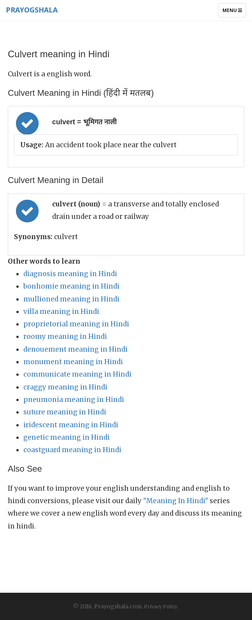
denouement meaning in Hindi (75, 349)
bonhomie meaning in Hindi (71, 286)
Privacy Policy (160, 606)
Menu (234, 12)
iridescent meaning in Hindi (70, 425)
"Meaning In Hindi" (175, 501)
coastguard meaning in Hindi (72, 450)
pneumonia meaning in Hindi (73, 399)
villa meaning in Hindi (61, 311)
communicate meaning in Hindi (77, 374)
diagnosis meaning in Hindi (70, 273)
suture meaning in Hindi (64, 412)
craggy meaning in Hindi (65, 387)
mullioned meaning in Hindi (71, 299)
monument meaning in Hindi (73, 362)
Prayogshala (32, 9)
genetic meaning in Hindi (66, 437)
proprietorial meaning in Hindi (76, 324)
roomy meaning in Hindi (65, 336)
